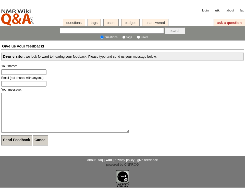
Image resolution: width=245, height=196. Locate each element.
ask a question (229, 23)
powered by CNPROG (122, 172)
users (111, 23)
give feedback (147, 167)
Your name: (9, 66)
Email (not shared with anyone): (22, 78)
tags (94, 23)
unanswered (155, 23)
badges (130, 23)
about (230, 10)
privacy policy (124, 167)
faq (242, 10)
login (205, 10)
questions (74, 23)
